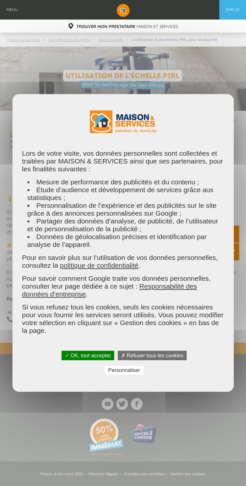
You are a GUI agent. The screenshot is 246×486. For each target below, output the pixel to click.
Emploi (233, 9)
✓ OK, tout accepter (88, 355)
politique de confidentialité (99, 265)
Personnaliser (124, 370)
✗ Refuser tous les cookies (152, 355)
